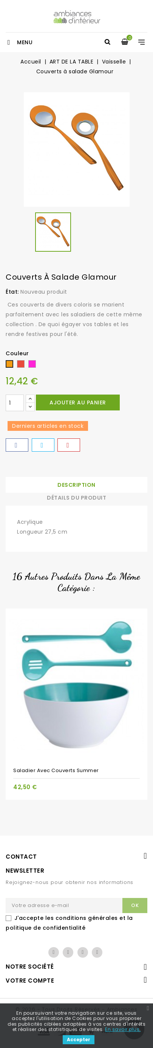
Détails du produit (76, 498)
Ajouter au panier (77, 402)
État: (12, 292)
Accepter (78, 1039)
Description (76, 485)
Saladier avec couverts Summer (56, 770)
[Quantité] (15, 403)
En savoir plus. (123, 1029)
